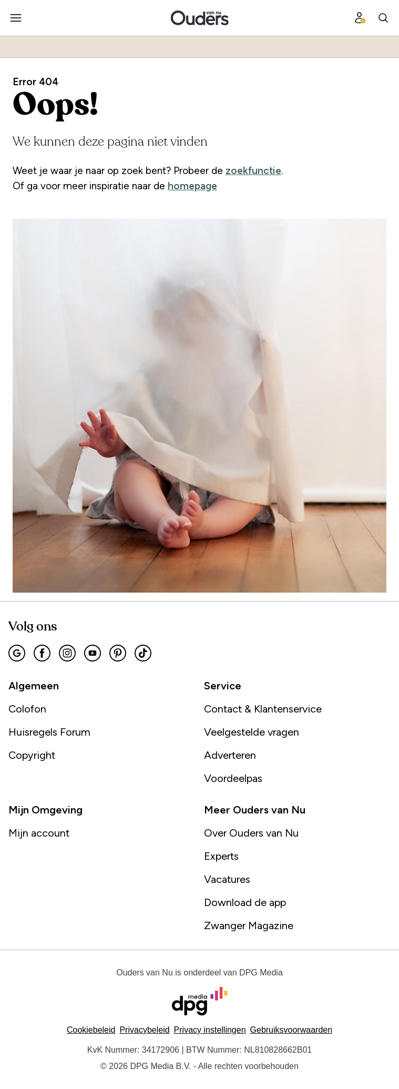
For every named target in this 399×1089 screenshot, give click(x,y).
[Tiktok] (143, 653)
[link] (102, 708)
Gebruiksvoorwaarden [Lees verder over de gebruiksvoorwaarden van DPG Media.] (291, 1029)
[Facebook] (42, 653)
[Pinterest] (117, 653)
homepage (192, 186)
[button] (210, 1029)
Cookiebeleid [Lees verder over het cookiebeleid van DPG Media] (91, 1029)
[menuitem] (15, 18)
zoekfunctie (253, 171)
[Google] (16, 653)
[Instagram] (67, 653)
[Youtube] (92, 653)
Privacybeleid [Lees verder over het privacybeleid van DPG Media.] (144, 1029)
